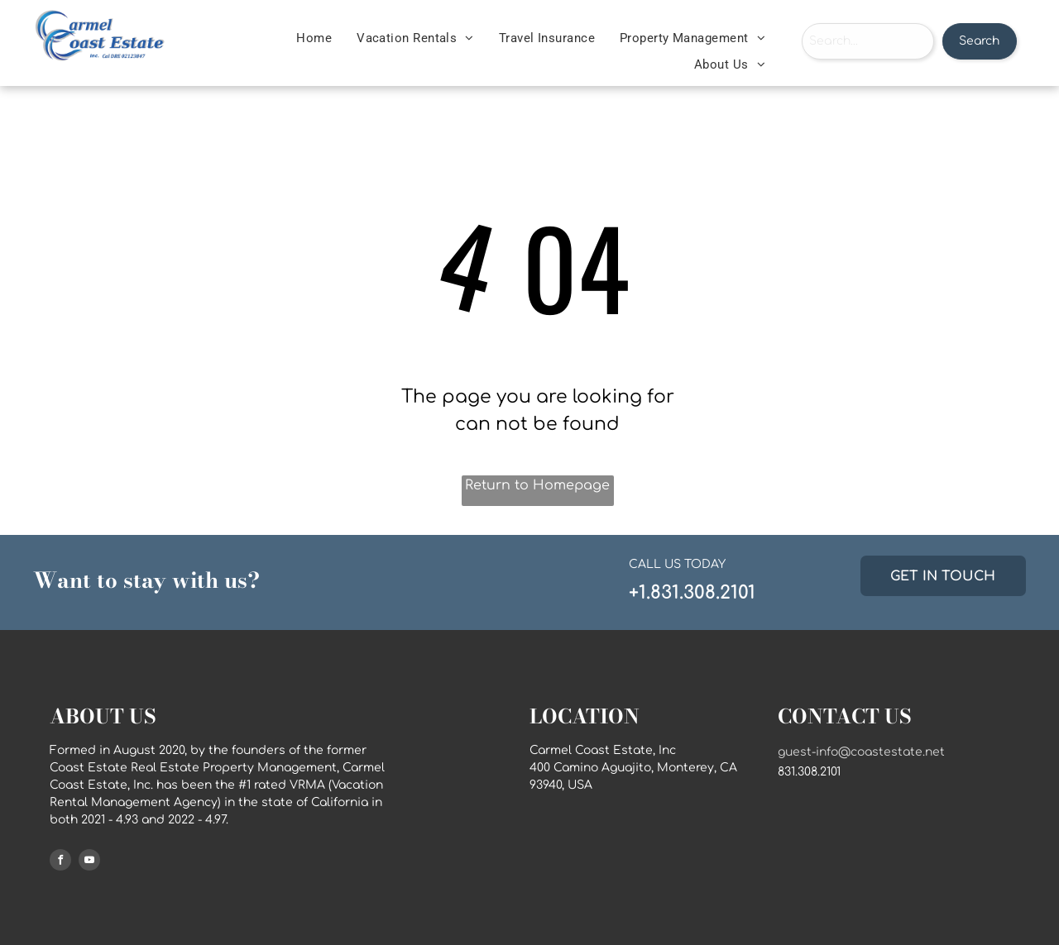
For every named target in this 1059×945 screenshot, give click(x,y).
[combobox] (868, 41)
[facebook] (60, 862)
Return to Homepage (537, 485)
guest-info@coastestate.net (861, 752)
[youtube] (89, 862)
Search (979, 41)
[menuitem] (314, 38)
